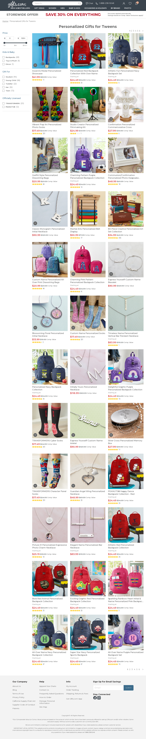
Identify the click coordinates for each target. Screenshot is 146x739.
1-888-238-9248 (106, 3)
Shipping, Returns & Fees (77, 693)
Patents (15, 708)
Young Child (13, 80)
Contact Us (44, 690)
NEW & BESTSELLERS (20, 8)
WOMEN (52, 8)
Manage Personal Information (47, 702)
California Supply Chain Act (23, 701)
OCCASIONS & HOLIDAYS (95, 8)
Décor (10, 64)
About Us (16, 686)
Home (5, 21)
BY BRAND (115, 8)
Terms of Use (18, 693)
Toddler (11, 84)
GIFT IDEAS (39, 8)
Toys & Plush (13, 61)
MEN (63, 8)
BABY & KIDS (74, 8)
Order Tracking (72, 690)
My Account (71, 686)
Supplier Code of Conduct (23, 705)
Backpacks (12, 57)
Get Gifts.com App (74, 699)
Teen (10, 91)
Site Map (43, 707)
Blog (14, 690)
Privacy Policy (18, 697)
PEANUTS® (12, 107)
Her (9, 87)
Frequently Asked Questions (51, 693)
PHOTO (127, 8)
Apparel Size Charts (47, 686)
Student (11, 77)
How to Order (45, 697)
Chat (89, 3)
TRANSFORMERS (15, 103)
